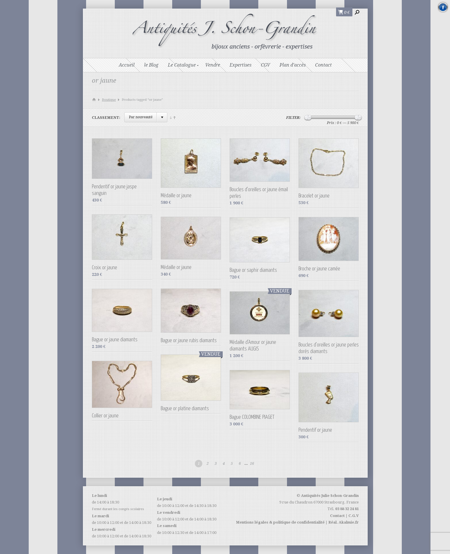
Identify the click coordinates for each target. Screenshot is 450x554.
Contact (323, 65)
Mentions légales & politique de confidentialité (280, 522)
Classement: (106, 117)
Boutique (109, 100)
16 (252, 463)
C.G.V (353, 516)
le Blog (151, 65)
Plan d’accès (293, 65)
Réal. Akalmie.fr (343, 522)
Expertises (240, 65)
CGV (265, 65)
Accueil (127, 65)
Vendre (212, 65)
